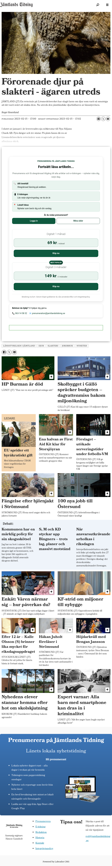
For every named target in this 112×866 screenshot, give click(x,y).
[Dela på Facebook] (98, 119)
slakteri (53, 346)
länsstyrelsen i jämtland (19, 346)
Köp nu (56, 253)
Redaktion (41, 832)
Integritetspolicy (44, 849)
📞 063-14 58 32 (19, 313)
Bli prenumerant (56, 759)
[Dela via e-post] (108, 119)
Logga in (34, 221)
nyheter (82, 346)
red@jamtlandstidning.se (98, 838)
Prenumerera (43, 821)
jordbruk (67, 346)
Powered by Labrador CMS (56, 861)
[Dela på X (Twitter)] (103, 119)
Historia (39, 838)
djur (41, 346)
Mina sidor (78, 221)
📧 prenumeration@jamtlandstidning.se (47, 313)
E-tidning (40, 827)
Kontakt (39, 843)
